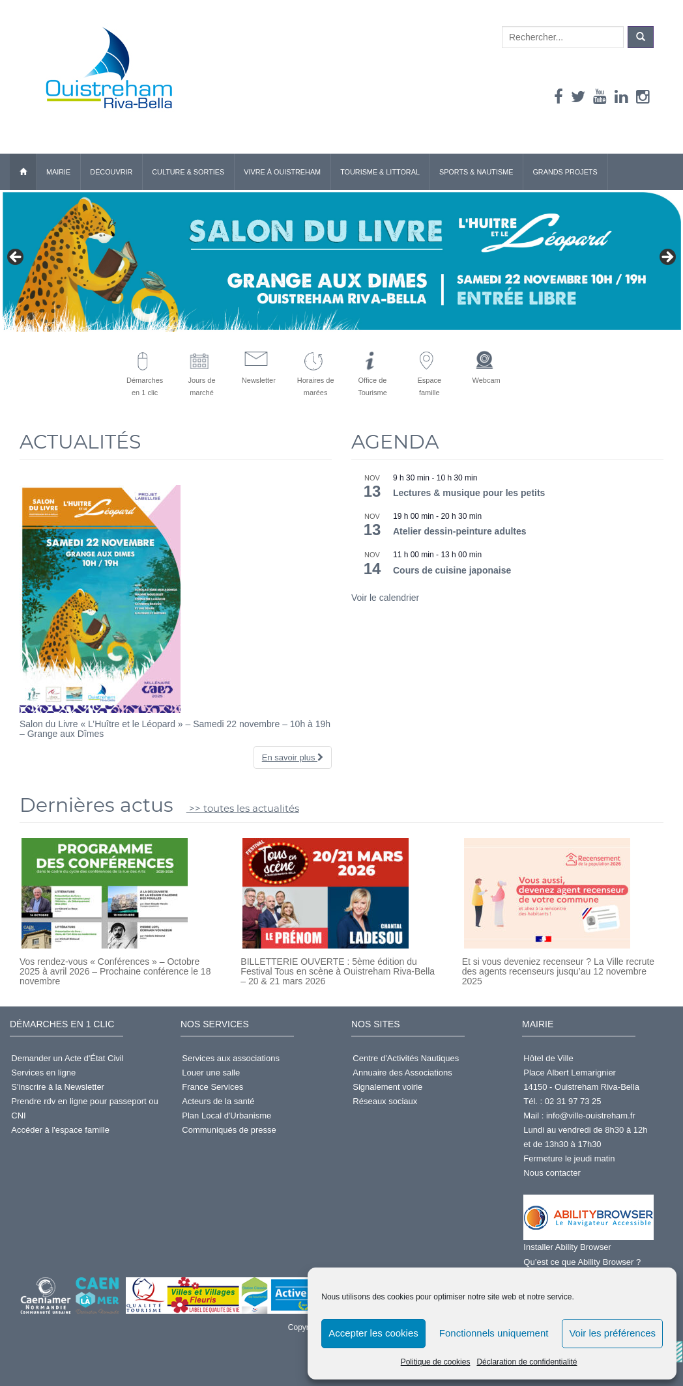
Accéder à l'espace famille (60, 1130)
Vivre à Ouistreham (282, 172)
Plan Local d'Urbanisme (226, 1115)
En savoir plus (292, 757)
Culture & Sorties (188, 172)
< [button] (16, 258)
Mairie (58, 172)
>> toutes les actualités (242, 808)
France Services (212, 1087)
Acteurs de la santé (218, 1101)
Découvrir (111, 172)
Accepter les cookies (373, 1332)
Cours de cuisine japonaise (452, 570)
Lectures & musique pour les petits (469, 493)
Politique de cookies (436, 1361)
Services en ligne (43, 1072)
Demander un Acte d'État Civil (67, 1058)
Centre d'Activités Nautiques (406, 1058)
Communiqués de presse (229, 1130)
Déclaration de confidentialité (526, 1361)
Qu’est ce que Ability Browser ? (582, 1262)
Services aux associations (231, 1058)
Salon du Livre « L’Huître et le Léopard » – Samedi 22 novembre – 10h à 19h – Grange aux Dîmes (175, 729)
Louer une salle (211, 1072)
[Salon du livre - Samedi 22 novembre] (341, 261)
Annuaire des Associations (402, 1072)
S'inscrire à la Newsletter (57, 1087)
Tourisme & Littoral (380, 172)
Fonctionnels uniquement (494, 1332)
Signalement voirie (387, 1087)
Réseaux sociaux (385, 1101)
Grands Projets (564, 172)
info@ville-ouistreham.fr (590, 1115)
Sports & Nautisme (476, 172)
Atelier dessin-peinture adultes (460, 531)
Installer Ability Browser (567, 1247)
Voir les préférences (612, 1332)
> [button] (666, 258)
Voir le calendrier (385, 597)
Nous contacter (551, 1173)
